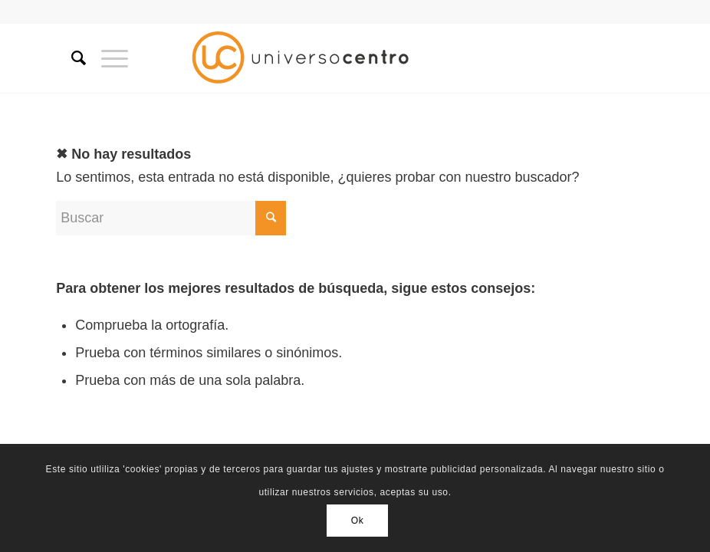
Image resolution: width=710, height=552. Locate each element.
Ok (357, 520)
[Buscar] (71, 58)
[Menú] (107, 58)
